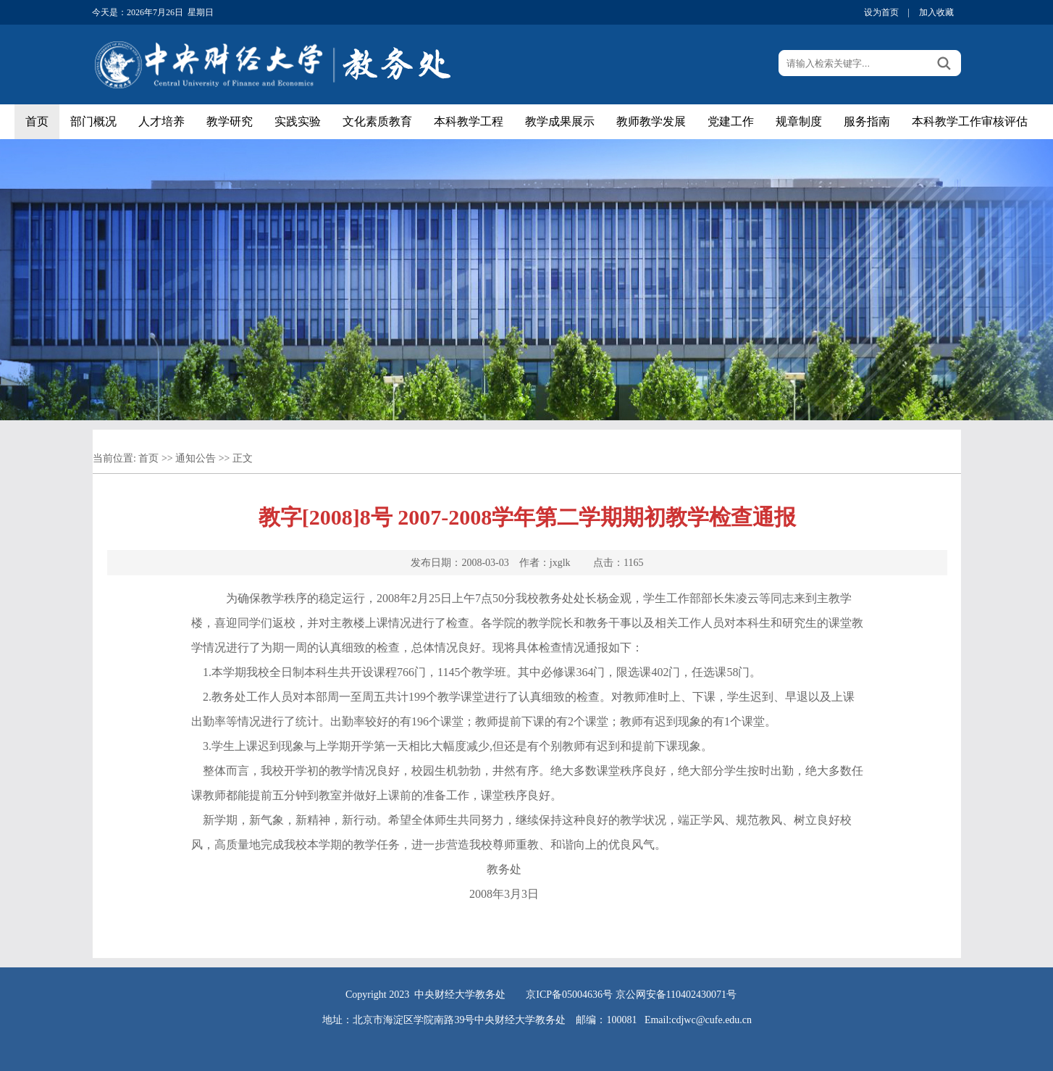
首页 (37, 121)
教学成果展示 (560, 121)
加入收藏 (936, 12)
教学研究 (229, 121)
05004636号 (587, 994)
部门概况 (93, 121)
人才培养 (161, 121)
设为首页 (881, 12)
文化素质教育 (377, 121)
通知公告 (195, 458)
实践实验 (297, 121)
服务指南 (867, 121)
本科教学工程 (468, 121)
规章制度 (799, 121)
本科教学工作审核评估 (970, 121)
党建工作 (731, 121)
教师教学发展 (651, 121)
